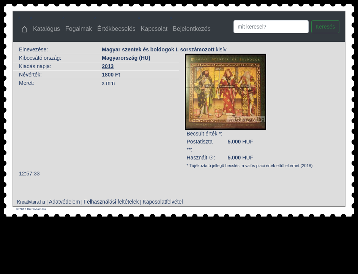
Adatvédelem (64, 202)
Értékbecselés (116, 28)
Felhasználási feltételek (111, 202)
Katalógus (46, 28)
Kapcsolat (154, 28)
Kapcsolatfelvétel (163, 202)
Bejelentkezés (192, 28)
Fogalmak (78, 28)
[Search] (271, 26)
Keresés (325, 27)
